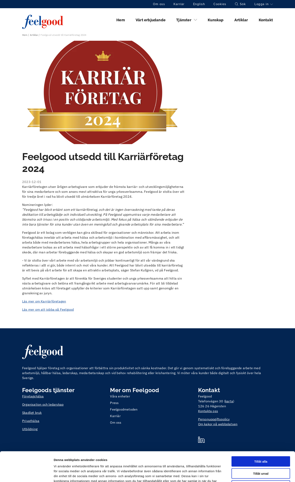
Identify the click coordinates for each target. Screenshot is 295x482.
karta (229, 401)
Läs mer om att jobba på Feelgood (48, 309)
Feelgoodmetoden (123, 409)
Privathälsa (30, 421)
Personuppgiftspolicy (214, 419)
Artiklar (241, 20)
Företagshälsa (33, 396)
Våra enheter (120, 396)
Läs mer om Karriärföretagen (44, 301)
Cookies (219, 4)
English (199, 4)
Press (114, 403)
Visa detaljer (222, 474)
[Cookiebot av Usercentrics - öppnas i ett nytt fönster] (26, 474)
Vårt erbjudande (151, 20)
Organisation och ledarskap (43, 404)
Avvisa (261, 456)
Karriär (179, 4)
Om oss (159, 4)
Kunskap (216, 20)
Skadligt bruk (32, 413)
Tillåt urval (261, 444)
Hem (120, 20)
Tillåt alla (260, 431)
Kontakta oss (208, 411)
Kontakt (266, 20)
